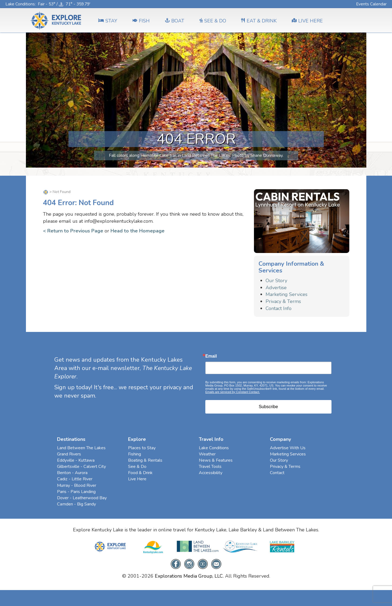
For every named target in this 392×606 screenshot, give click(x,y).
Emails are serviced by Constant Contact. (232, 392)
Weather (207, 454)
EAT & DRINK (259, 21)
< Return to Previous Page (73, 231)
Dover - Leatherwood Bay (82, 498)
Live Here (137, 479)
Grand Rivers (69, 454)
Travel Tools (210, 467)
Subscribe (268, 406)
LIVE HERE (307, 21)
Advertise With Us (288, 448)
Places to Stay (142, 448)
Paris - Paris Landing (76, 492)
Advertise (276, 287)
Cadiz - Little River (74, 479)
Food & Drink (140, 473)
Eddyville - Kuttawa (76, 460)
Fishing (134, 454)
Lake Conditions (20, 4)
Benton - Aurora (72, 473)
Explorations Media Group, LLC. (189, 576)
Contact (277, 473)
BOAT (174, 21)
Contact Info (279, 308)
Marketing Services (286, 294)
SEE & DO (212, 21)
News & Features (216, 460)
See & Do (137, 467)
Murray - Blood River (76, 485)
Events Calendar (371, 4)
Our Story (276, 280)
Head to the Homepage (137, 231)
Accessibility (210, 473)
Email (211, 356)
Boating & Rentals (145, 460)
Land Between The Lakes (81, 448)
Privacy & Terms (283, 301)
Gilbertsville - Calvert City (81, 467)
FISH (141, 21)
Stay (107, 21)
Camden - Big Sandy (76, 504)
